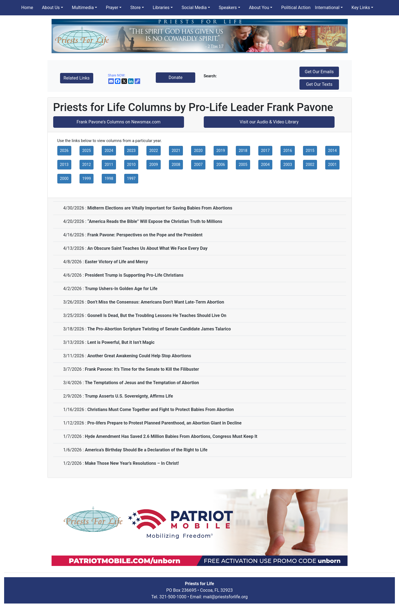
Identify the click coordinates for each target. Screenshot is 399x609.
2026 (64, 150)
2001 (332, 164)
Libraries (161, 7)
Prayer (112, 7)
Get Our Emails (319, 71)
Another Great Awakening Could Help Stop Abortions (139, 355)
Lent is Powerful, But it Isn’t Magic (120, 342)
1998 (108, 178)
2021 (176, 150)
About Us (51, 7)
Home (27, 7)
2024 (108, 150)
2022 (153, 150)
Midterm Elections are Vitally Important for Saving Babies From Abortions (159, 208)
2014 (332, 150)
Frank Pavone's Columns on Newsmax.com (118, 121)
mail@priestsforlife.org (225, 596)
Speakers (228, 7)
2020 (198, 150)
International (327, 7)
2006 (220, 164)
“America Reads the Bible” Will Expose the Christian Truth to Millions (154, 221)
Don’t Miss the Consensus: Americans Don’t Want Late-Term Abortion (155, 302)
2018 (243, 150)
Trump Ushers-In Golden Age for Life (121, 288)
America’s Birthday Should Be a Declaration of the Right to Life (146, 449)
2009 (153, 164)
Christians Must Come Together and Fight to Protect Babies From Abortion (160, 409)
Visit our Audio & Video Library (269, 121)
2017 (265, 150)
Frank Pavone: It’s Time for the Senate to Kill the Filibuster (142, 369)
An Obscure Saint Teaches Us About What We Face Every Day (147, 248)
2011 (108, 164)
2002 (310, 164)
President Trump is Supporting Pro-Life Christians (134, 275)
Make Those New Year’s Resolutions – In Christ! (132, 463)
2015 (310, 150)
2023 (131, 150)
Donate (176, 77)
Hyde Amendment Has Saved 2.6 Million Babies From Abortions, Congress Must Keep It (171, 436)
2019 (220, 150)
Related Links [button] (77, 78)
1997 (131, 178)
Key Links (361, 7)
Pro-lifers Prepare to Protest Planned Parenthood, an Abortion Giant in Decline (164, 423)
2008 (176, 164)
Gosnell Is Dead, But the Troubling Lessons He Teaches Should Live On (156, 315)
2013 (64, 164)
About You (259, 7)
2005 (243, 164)
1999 (86, 178)
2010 (131, 164)
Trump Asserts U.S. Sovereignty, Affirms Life (129, 396)
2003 (287, 164)
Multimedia (83, 7)
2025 (86, 150)
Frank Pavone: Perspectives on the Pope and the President (144, 234)
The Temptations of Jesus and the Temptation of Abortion (142, 382)
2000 (64, 178)
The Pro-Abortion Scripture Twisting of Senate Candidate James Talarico (159, 329)
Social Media (194, 7)
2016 (287, 150)
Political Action (295, 7)
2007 (198, 164)
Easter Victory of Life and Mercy (116, 261)
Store (135, 7)
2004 (265, 164)
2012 (86, 164)
